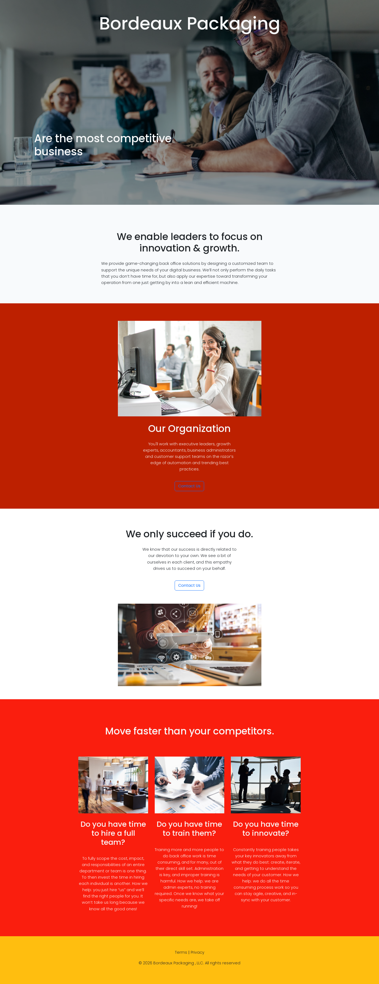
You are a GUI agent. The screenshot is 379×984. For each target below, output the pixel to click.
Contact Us (189, 486)
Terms (181, 952)
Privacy (197, 952)
